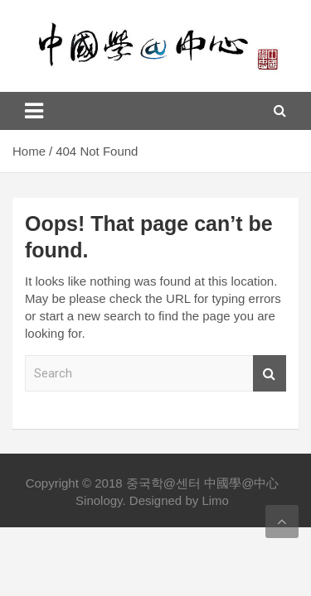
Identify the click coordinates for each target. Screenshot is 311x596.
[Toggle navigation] (34, 111)
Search (269, 373)
